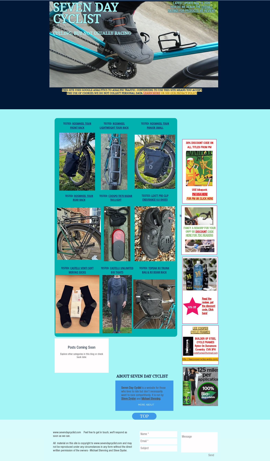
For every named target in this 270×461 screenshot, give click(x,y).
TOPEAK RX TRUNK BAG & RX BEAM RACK (155, 270)
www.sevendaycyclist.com (67, 432)
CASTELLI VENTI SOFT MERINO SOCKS (81, 270)
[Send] (211, 455)
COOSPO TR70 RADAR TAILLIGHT (120, 198)
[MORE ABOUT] (146, 405)
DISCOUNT (201, 232)
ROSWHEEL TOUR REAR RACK (83, 198)
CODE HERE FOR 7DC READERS (200, 233)
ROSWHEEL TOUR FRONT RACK (80, 125)
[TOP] (144, 416)
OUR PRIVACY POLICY (183, 93)
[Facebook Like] (193, 127)
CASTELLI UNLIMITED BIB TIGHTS (121, 270)
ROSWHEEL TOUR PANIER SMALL (158, 125)
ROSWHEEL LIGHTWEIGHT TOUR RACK (114, 125)
